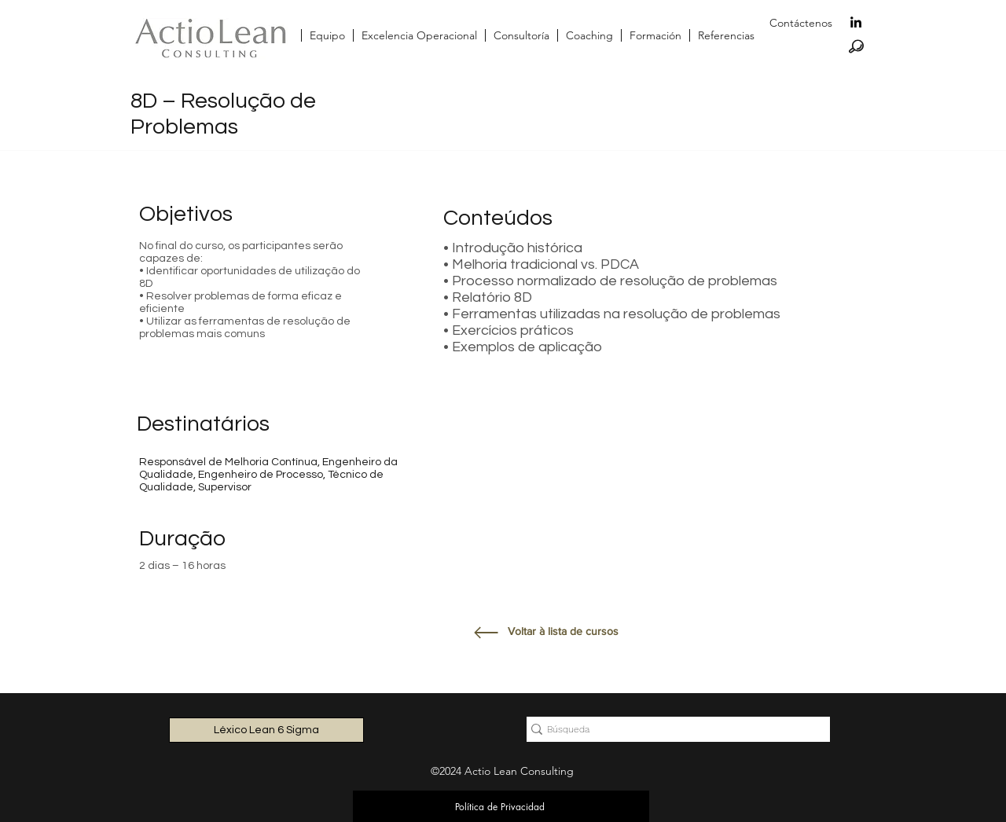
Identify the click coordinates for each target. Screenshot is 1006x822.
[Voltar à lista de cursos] (564, 632)
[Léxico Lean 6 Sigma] (266, 730)
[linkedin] (856, 22)
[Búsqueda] (672, 730)
